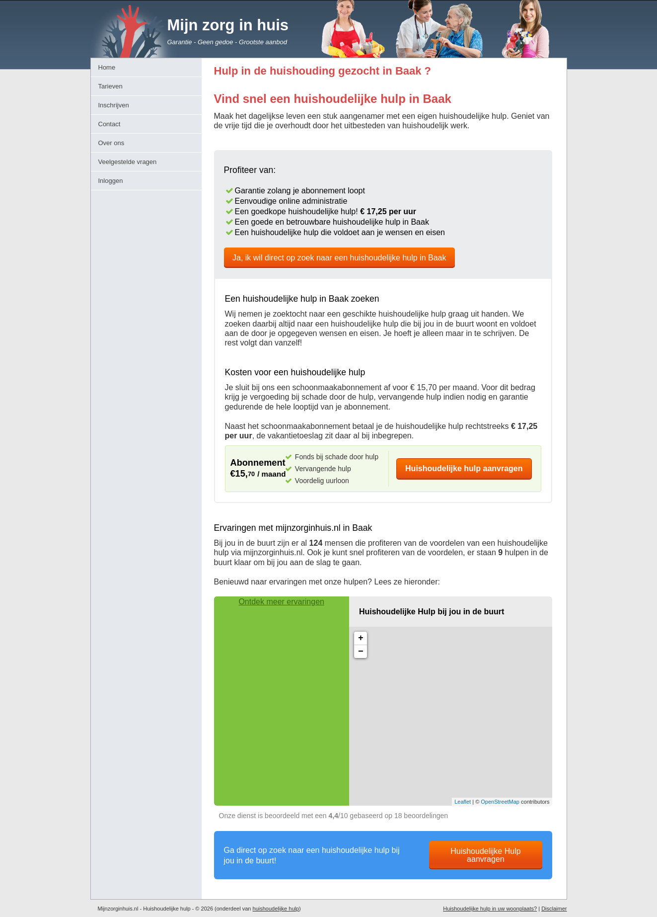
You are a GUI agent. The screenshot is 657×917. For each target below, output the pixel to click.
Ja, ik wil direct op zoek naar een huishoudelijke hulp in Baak (339, 257)
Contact (109, 124)
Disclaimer (554, 909)
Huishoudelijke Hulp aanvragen (485, 855)
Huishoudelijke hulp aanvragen (464, 468)
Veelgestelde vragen (127, 162)
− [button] (361, 652)
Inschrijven (113, 105)
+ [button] (361, 638)
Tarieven (110, 86)
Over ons (111, 143)
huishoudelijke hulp (276, 909)
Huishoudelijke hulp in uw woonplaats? (490, 909)
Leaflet (462, 802)
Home (107, 67)
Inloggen (110, 180)
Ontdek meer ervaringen (281, 601)
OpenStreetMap (500, 802)
